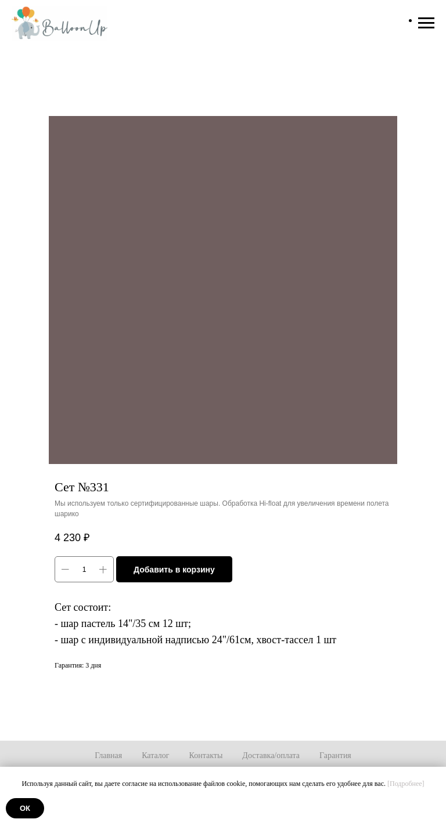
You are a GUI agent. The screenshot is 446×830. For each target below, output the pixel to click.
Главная (108, 755)
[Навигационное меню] (426, 23)
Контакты (206, 755)
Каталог (155, 755)
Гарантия (335, 755)
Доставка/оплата (271, 755)
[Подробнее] (406, 784)
